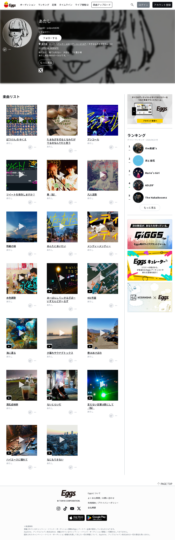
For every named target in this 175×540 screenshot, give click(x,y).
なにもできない (55, 459)
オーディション (27, 4)
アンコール (93, 139)
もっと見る (46, 62)
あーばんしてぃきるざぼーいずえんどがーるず (61, 299)
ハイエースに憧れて (17, 459)
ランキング (43, 4)
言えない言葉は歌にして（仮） (100, 406)
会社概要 (92, 507)
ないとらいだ (54, 404)
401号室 (91, 297)
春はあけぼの (94, 352)
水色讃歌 (11, 297)
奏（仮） (51, 194)
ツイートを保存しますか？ (20, 194)
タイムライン (65, 4)
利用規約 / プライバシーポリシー (103, 502)
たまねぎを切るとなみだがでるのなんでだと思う (61, 141)
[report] (10, 49)
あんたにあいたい (56, 246)
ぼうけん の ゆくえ (16, 139)
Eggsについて (94, 493)
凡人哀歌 (92, 194)
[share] (5, 49)
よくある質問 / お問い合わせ (101, 498)
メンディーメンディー (99, 246)
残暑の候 (11, 246)
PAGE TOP (164, 483)
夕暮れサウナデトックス (60, 352)
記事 (54, 4)
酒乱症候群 (12, 404)
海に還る (11, 352)
